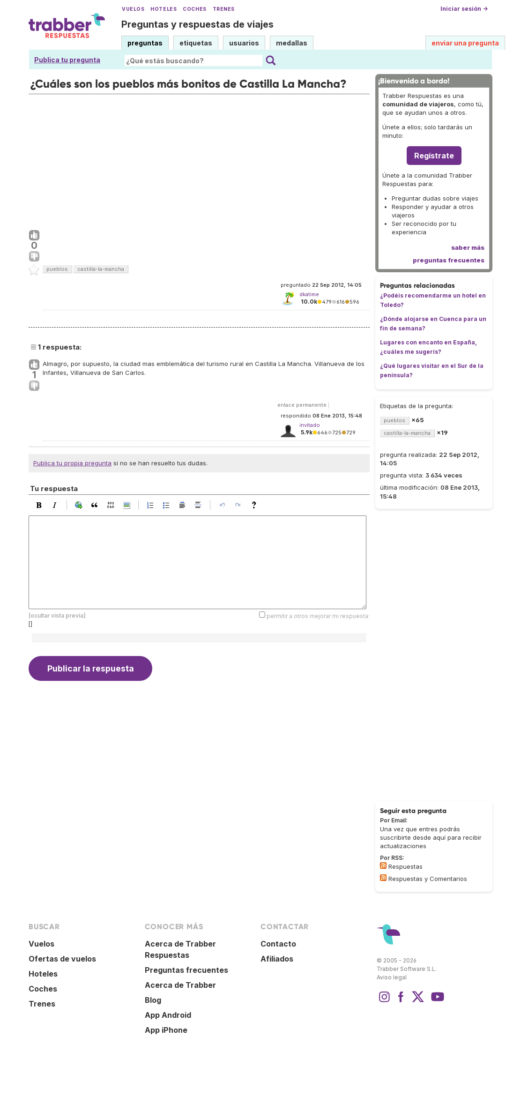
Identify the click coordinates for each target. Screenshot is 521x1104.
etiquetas (195, 43)
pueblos (57, 269)
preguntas (145, 43)
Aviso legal (392, 977)
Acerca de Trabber (180, 985)
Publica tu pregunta (67, 60)
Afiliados (276, 958)
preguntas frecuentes (448, 260)
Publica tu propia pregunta (72, 463)
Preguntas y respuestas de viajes (197, 24)
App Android (168, 1015)
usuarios (244, 43)
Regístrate (434, 155)
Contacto (278, 943)
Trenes (224, 9)
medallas (291, 43)
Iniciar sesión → (464, 8)
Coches (194, 9)
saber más (467, 247)
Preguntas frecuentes (186, 970)
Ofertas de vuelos (62, 958)
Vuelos (133, 9)
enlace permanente (302, 405)
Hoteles (163, 9)
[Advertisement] (199, 159)
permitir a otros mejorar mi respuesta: (318, 615)
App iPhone (166, 1030)
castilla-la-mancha (100, 269)
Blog (153, 1000)
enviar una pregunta (465, 43)
